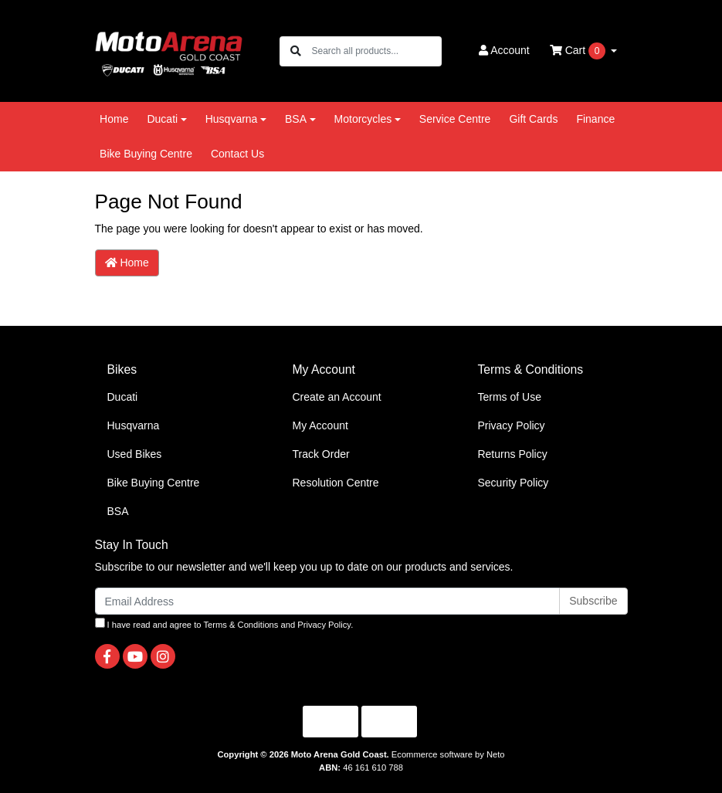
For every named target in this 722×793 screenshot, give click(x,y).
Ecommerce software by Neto (448, 754)
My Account (319, 425)
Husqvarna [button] (231, 119)
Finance (595, 119)
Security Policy (512, 482)
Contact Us (237, 153)
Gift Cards (533, 119)
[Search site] (295, 51)
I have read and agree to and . (224, 623)
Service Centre (455, 119)
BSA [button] (296, 119)
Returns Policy (512, 454)
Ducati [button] (162, 119)
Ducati (122, 397)
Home (114, 119)
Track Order (320, 454)
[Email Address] (328, 601)
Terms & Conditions (240, 624)
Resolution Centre (335, 482)
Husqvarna (133, 425)
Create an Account (336, 397)
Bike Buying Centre (146, 153)
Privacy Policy (510, 425)
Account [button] (504, 50)
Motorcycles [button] (363, 119)
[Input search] (375, 51)
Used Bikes (134, 454)
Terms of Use (509, 397)
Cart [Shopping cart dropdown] (579, 50)
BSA (118, 511)
